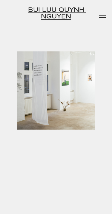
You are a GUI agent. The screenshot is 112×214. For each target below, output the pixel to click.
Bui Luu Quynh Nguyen (57, 12)
